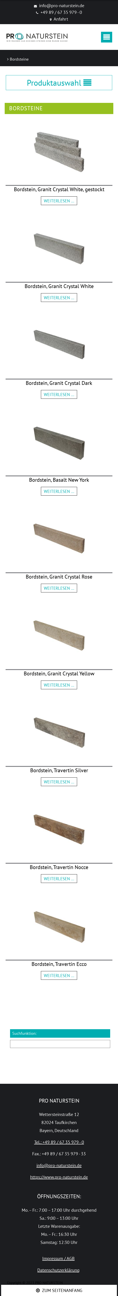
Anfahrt (61, 19)
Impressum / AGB (58, 1258)
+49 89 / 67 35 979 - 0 (61, 12)
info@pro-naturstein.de (61, 5)
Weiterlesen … (59, 201)
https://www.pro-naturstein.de (59, 1177)
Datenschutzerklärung (58, 1270)
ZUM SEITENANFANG (62, 1290)
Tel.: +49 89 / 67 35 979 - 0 (59, 1142)
